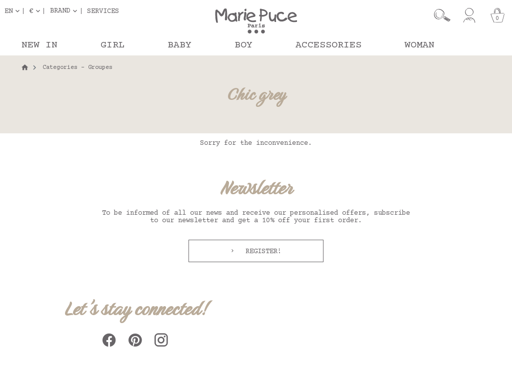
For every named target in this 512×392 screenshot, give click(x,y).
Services (103, 11)
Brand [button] (60, 11)
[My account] (469, 15)
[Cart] (497, 15)
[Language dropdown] (14, 11)
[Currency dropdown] (36, 11)
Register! (262, 252)
